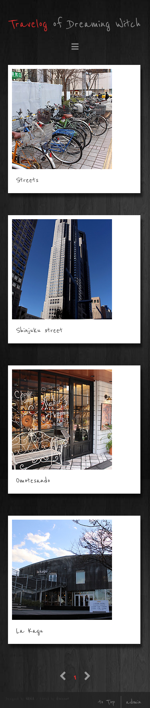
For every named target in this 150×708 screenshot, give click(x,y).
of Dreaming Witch (75, 24)
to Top (107, 702)
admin (133, 702)
